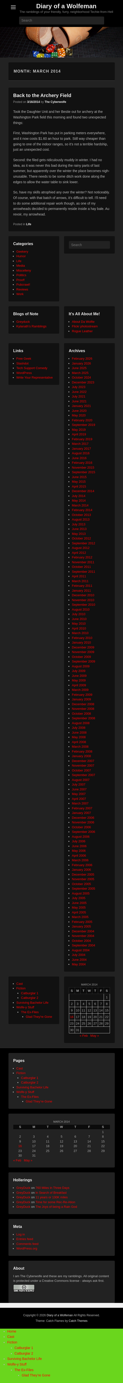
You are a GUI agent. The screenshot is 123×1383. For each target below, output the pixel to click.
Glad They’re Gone (39, 1101)
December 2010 (83, 595)
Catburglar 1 (29, 993)
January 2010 (81, 642)
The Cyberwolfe (55, 102)
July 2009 (79, 671)
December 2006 (83, 818)
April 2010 (79, 628)
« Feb (84, 1035)
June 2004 (79, 959)
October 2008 (81, 713)
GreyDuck (23, 1188)
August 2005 (81, 893)
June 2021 (79, 401)
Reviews (22, 289)
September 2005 (83, 888)
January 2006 (81, 869)
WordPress (24, 373)
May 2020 (79, 415)
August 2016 (81, 453)
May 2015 (79, 481)
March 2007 (80, 803)
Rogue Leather (82, 331)
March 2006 (80, 860)
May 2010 (79, 623)
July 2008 (79, 727)
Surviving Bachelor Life (32, 1002)
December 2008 (83, 704)
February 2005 (82, 922)
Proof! (20, 280)
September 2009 (83, 661)
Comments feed (27, 1244)
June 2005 (79, 903)
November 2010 (83, 600)
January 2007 (81, 813)
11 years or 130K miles (52, 1197)
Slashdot (22, 363)
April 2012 (79, 553)
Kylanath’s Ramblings (31, 326)
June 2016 (79, 458)
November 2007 (83, 765)
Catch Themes (78, 1321)
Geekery (22, 251)
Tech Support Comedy (32, 368)
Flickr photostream (85, 326)
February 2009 (82, 694)
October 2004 (81, 941)
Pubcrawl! (23, 284)
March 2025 (80, 373)
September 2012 (83, 543)
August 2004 (81, 950)
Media (20, 265)
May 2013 (79, 534)
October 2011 (81, 567)
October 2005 (81, 884)
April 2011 (79, 576)
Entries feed (24, 1239)
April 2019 (79, 434)
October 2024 (81, 377)
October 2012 (81, 538)
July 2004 (79, 955)
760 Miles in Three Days (52, 1188)
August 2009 (81, 666)
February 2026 (82, 358)
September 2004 (83, 945)
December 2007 (83, 761)
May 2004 (79, 964)
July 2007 (79, 784)
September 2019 (83, 425)
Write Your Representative (34, 377)
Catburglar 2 (29, 998)
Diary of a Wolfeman (66, 6)
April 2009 (79, 685)
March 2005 (80, 917)
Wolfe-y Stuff (25, 1007)
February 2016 (82, 462)
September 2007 (83, 775)
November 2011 (83, 562)
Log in (20, 1234)
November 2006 (83, 822)
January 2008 (81, 756)
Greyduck (23, 321)
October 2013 (81, 515)
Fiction (21, 988)
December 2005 (83, 874)
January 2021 (81, 406)
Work (20, 294)
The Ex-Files (30, 1012)
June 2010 (79, 619)
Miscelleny (23, 270)
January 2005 (81, 926)
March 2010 (80, 633)
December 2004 (83, 931)
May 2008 (79, 737)
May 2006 (79, 851)
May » (94, 1035)
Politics (21, 275)
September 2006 (83, 832)
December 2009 (83, 647)
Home (11, 1331)
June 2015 (79, 477)
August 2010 (81, 609)
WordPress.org (26, 1248)
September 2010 (83, 604)
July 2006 (79, 841)
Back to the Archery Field (42, 95)
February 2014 (82, 510)
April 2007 (79, 799)
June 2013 (79, 529)
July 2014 (79, 496)
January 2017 (81, 448)
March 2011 (80, 581)
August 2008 (81, 723)
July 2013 (79, 524)
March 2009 (80, 690)
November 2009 (83, 652)
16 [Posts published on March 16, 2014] (71, 1017)
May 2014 (79, 500)
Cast (19, 983)
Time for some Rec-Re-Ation (55, 1202)
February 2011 (82, 586)
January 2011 (81, 590)
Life (28, 224)
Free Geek (23, 358)
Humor (21, 256)
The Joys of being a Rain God (56, 1207)
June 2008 (79, 732)
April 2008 (79, 742)
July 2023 (79, 387)
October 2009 (81, 657)
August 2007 (81, 780)
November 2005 (83, 879)
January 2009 (81, 699)
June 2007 (79, 789)
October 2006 (81, 827)
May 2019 (79, 429)
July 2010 (79, 614)
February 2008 (82, 751)
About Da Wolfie (83, 321)
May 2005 (79, 907)
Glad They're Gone (39, 1017)
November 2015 (83, 467)
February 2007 (82, 808)
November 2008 (83, 709)
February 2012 (82, 557)
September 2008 (83, 718)
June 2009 (79, 676)
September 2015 (83, 472)
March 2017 (80, 444)
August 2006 (81, 836)
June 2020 (79, 411)
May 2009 (79, 680)
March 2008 (80, 746)
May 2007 (79, 794)
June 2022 (79, 392)
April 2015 (79, 486)
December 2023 (83, 382)
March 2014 (80, 505)
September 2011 (83, 571)
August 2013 (81, 519)
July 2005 (79, 898)
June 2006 (79, 846)
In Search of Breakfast (51, 1192)
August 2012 (81, 548)
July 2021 (79, 396)
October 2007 (81, 770)
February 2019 (82, 439)
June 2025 (79, 368)
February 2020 (82, 420)
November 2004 (83, 936)
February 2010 (82, 638)
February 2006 (82, 865)
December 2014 (83, 491)
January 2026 (81, 363)
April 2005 (79, 912)
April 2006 (79, 855)
